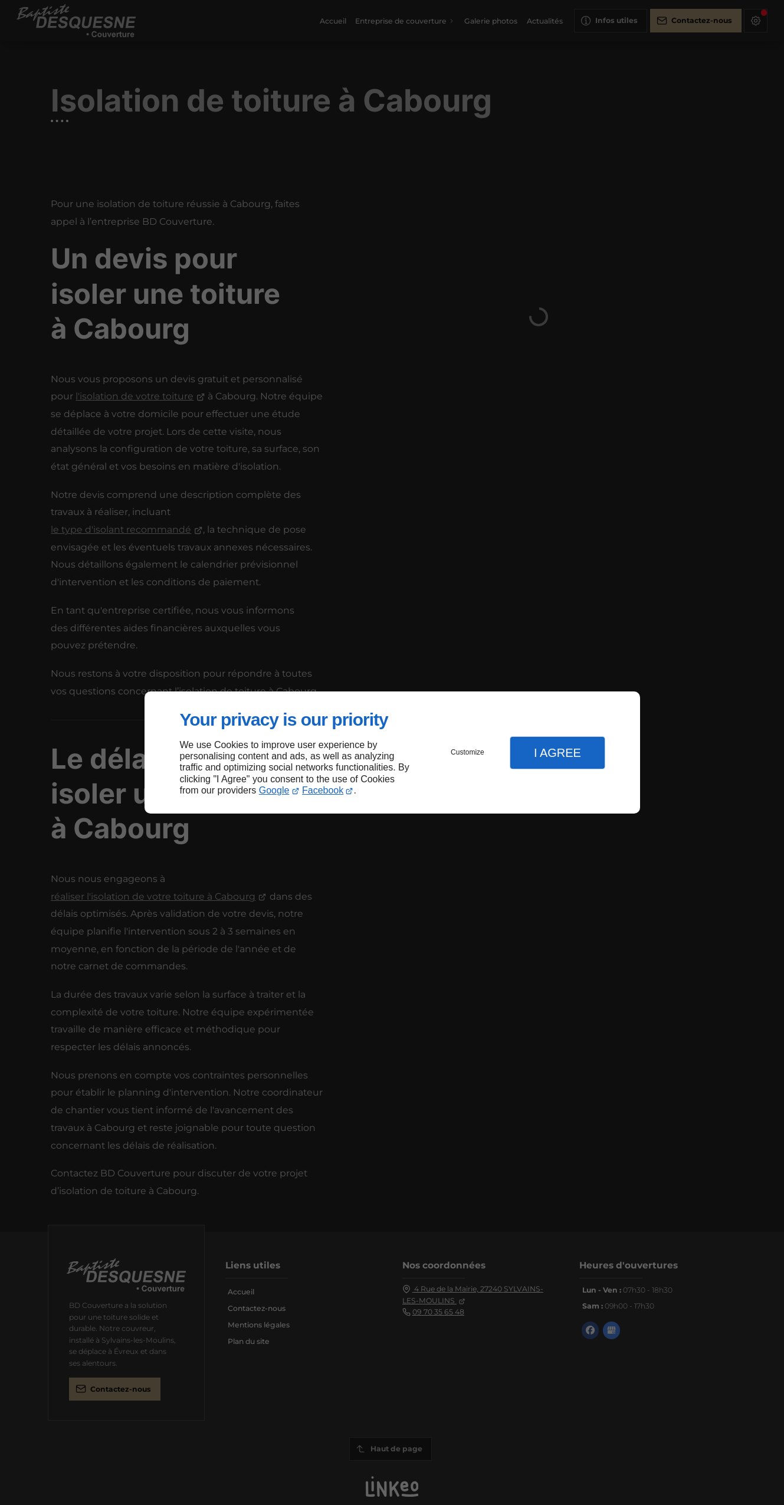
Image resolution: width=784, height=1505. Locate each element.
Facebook (322, 790)
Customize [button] (467, 752)
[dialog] (392, 752)
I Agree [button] (557, 752)
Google (274, 790)
